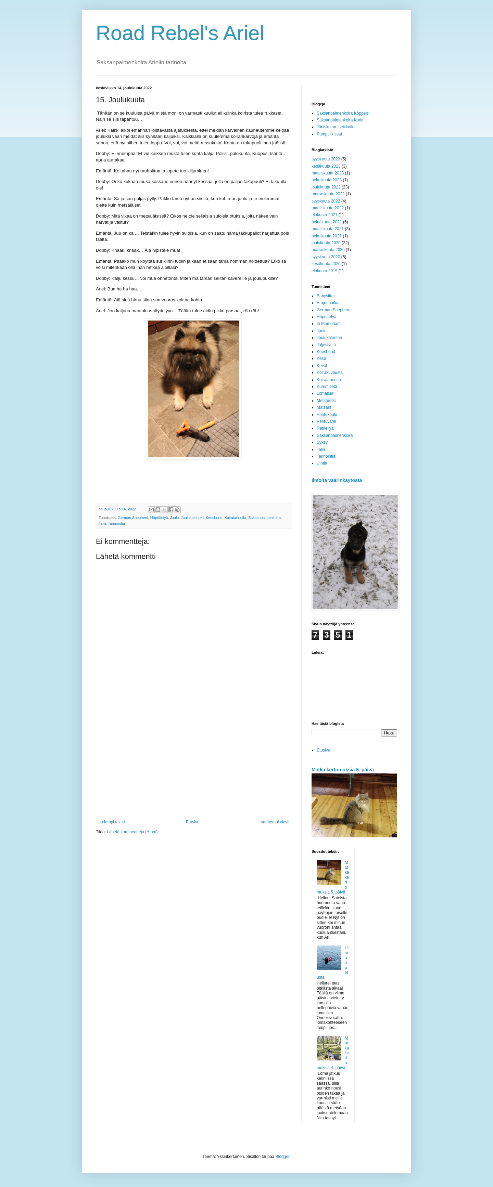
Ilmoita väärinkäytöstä (337, 480)
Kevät (322, 365)
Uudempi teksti (111, 822)
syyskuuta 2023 (326, 159)
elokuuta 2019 (324, 271)
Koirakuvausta (330, 372)
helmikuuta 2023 (327, 180)
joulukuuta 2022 (326, 187)
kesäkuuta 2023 (326, 166)
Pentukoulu (327, 414)
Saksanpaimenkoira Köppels (343, 113)
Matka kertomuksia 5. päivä (343, 769)
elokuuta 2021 (324, 214)
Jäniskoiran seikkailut (336, 127)
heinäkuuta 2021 (327, 222)
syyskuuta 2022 (326, 201)
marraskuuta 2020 (328, 249)
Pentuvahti (326, 421)
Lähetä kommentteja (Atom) (132, 832)
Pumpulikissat (329, 134)
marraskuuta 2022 (328, 194)
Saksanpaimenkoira (264, 518)
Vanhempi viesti (275, 822)
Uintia (322, 463)
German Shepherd (133, 518)
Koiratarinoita (235, 518)
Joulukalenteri (192, 518)
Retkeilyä (325, 428)
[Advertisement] (193, 763)
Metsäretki (326, 400)
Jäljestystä (326, 344)
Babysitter (326, 296)
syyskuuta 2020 (326, 257)
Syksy (322, 442)
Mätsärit (324, 407)
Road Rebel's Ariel (180, 33)
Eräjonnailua (328, 302)
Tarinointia (116, 523)
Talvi (102, 523)
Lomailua (325, 393)
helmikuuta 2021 (327, 236)
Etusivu (192, 822)
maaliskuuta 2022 (328, 208)
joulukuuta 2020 (326, 242)
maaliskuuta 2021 (328, 228)
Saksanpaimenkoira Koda (340, 120)
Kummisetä (327, 386)
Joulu (174, 518)
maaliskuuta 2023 (328, 173)
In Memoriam (329, 323)
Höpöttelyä (159, 518)
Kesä (321, 358)
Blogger (283, 1156)
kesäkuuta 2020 (326, 263)
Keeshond (214, 518)
